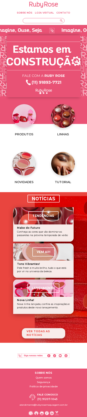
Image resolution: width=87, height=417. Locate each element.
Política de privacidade (44, 386)
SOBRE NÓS (25, 12)
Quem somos (44, 377)
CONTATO (63, 12)
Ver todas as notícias (38, 333)
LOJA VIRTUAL (44, 12)
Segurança (43, 382)
